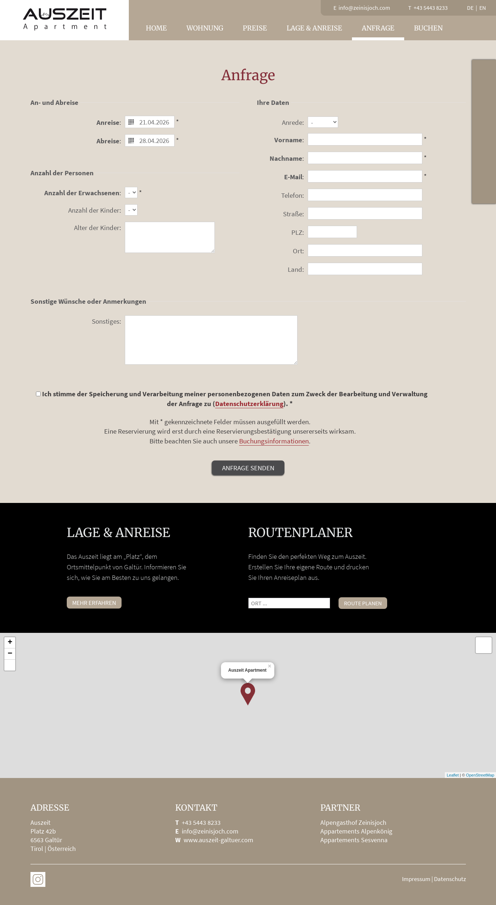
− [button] (10, 653)
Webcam (484, 96)
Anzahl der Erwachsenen (81, 192)
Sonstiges (105, 321)
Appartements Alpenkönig (356, 831)
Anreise (108, 122)
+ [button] (10, 642)
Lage (484, 120)
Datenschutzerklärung (249, 403)
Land (295, 269)
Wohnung (204, 28)
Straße (292, 213)
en (482, 7)
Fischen (484, 144)
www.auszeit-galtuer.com (218, 840)
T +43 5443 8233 (428, 7)
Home (156, 28)
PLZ (296, 232)
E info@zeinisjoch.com (361, 7)
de (470, 7)
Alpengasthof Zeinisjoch (353, 822)
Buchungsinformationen (274, 441)
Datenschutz (450, 879)
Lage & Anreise (314, 28)
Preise (255, 28)
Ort (297, 250)
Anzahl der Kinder (93, 210)
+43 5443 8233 (201, 822)
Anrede (292, 122)
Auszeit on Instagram (37, 879)
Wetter (484, 72)
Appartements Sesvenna (354, 840)
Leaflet (453, 775)
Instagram (484, 192)
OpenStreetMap (480, 775)
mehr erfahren (94, 603)
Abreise (108, 140)
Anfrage (378, 28)
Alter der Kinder (96, 227)
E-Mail (293, 176)
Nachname (286, 158)
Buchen (428, 28)
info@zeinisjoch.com (210, 831)
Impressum (416, 879)
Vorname (288, 139)
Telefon (291, 195)
